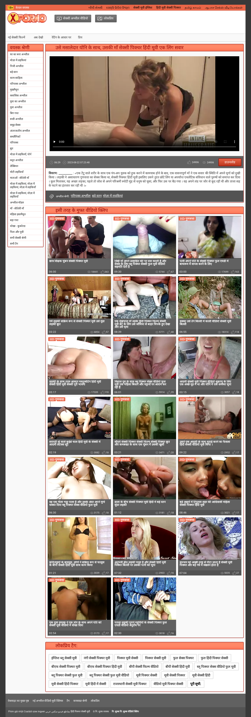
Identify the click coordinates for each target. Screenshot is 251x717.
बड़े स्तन (14, 72)
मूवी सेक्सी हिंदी (201, 675)
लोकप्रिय (95, 700)
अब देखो (38, 37)
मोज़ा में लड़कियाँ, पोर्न (20, 154)
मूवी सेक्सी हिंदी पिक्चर (64, 684)
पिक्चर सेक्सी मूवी (155, 658)
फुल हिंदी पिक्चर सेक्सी (214, 658)
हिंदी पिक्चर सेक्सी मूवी (80, 711)
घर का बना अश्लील (19, 54)
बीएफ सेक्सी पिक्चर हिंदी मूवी (104, 667)
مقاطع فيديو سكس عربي (57, 711)
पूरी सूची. (195, 684)
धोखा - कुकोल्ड (17, 226)
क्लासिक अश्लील (18, 95)
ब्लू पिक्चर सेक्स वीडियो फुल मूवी (216, 667)
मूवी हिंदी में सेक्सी (95, 684)
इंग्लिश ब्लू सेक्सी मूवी (64, 658)
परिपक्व (14, 142)
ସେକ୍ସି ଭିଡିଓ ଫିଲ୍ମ (117, 7)
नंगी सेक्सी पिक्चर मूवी (97, 658)
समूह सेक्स (15, 124)
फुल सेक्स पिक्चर (183, 658)
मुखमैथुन (14, 89)
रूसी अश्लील (16, 119)
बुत (11, 148)
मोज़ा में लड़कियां (18, 60)
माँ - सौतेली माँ (17, 208)
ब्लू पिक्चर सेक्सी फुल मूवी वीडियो (109, 675)
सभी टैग (14, 243)
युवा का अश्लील (18, 101)
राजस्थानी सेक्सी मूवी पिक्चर (129, 684)
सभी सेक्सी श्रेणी (18, 237)
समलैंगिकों (15, 136)
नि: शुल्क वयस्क (102, 711)
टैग (68, 700)
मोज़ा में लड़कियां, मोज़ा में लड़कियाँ (22, 195)
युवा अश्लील (16, 107)
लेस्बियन (14, 166)
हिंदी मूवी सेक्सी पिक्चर (168, 7)
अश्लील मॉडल (17, 202)
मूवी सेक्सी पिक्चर (174, 675)
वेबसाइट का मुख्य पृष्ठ (18, 700)
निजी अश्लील (16, 66)
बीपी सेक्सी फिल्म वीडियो (143, 667)
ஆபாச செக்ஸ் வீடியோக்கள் (224, 7)
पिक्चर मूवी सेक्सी (127, 658)
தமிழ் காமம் (193, 7)
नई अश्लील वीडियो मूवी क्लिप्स (48, 700)
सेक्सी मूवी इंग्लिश (142, 7)
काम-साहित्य (16, 77)
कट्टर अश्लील (16, 160)
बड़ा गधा (14, 220)
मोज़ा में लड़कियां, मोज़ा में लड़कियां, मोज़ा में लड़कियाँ (23, 185)
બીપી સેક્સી (95, 7)
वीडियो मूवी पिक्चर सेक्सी (168, 684)
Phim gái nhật (15, 711)
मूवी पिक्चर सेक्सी (146, 675)
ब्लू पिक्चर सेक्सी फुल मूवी (66, 675)
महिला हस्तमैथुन (18, 214)
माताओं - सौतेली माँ (19, 177)
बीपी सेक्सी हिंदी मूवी (178, 667)
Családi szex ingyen (34, 711)
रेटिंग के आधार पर (61, 37)
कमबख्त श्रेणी (80, 700)
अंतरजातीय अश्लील (20, 130)
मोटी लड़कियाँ (17, 171)
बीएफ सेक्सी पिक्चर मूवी (65, 667)
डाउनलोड (230, 162)
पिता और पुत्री (17, 231)
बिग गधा (14, 113)
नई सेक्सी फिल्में (16, 37)
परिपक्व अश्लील (18, 83)
